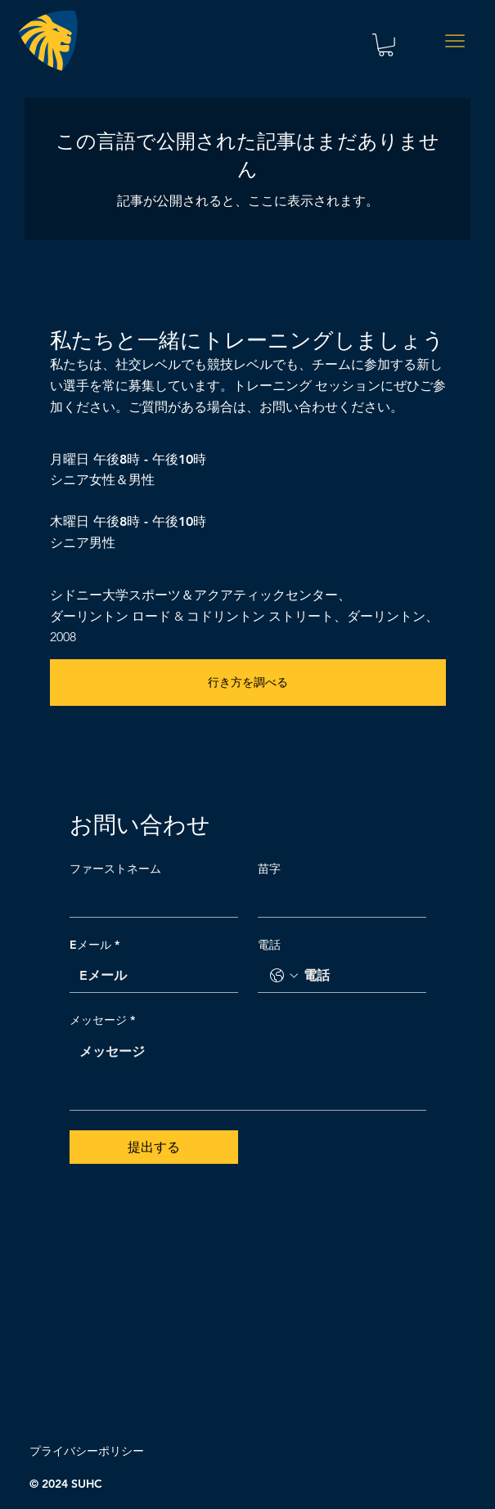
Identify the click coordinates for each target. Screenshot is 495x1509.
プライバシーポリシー (86, 1451)
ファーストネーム (115, 868)
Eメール (94, 945)
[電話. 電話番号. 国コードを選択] (284, 976)
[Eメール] (149, 975)
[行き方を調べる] (248, 682)
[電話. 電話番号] (358, 975)
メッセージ (102, 1021)
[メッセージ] (248, 1072)
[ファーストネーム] (149, 900)
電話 (269, 944)
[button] (385, 45)
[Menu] (454, 40)
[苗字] (337, 900)
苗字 (269, 868)
